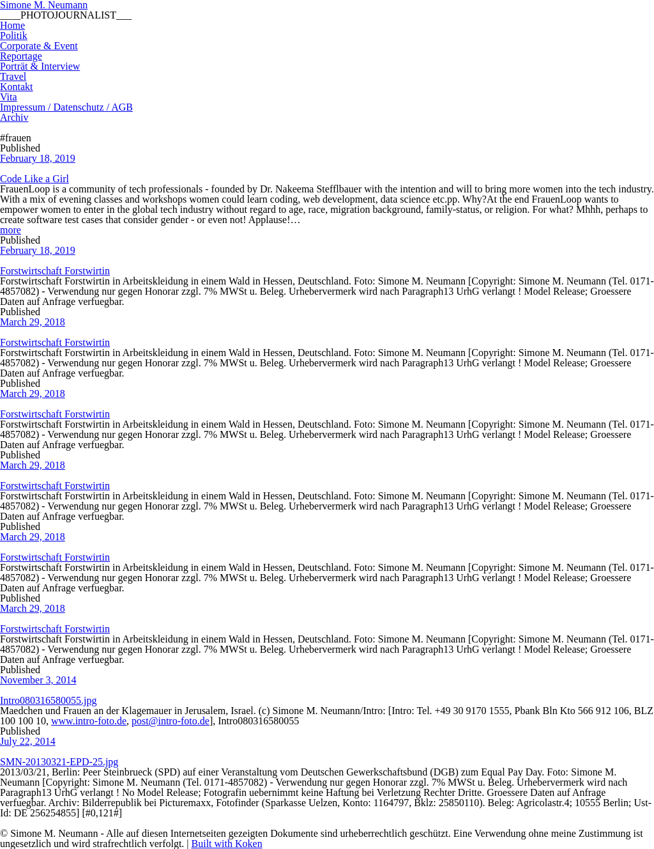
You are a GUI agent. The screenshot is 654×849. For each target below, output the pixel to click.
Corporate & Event (39, 45)
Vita (8, 96)
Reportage (21, 56)
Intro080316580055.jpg (48, 700)
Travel (13, 76)
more (10, 229)
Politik (13, 35)
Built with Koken (227, 843)
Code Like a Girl (34, 178)
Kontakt (16, 86)
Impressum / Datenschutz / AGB (66, 107)
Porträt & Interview (40, 66)
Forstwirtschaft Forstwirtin (55, 270)
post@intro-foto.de (170, 720)
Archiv (14, 117)
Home (12, 25)
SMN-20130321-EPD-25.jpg (59, 761)
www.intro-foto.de (88, 720)
